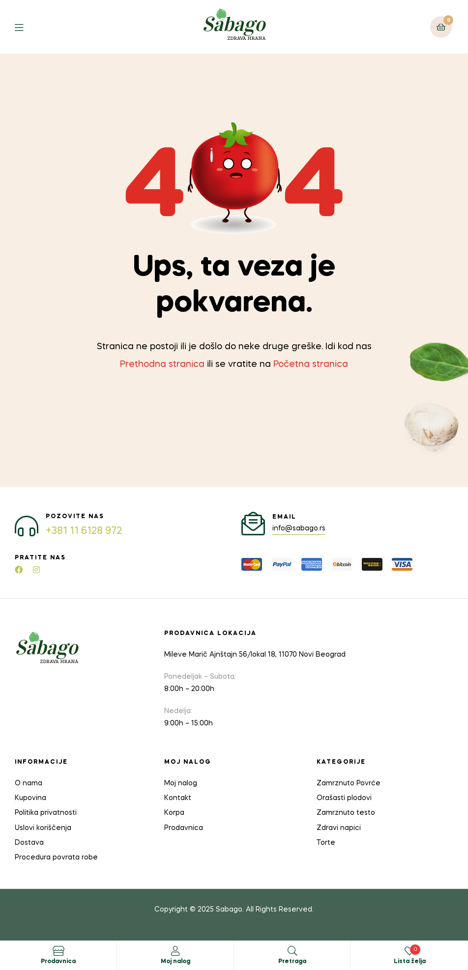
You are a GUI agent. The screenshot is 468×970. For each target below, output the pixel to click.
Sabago (229, 909)
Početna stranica (310, 364)
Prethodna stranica (162, 364)
